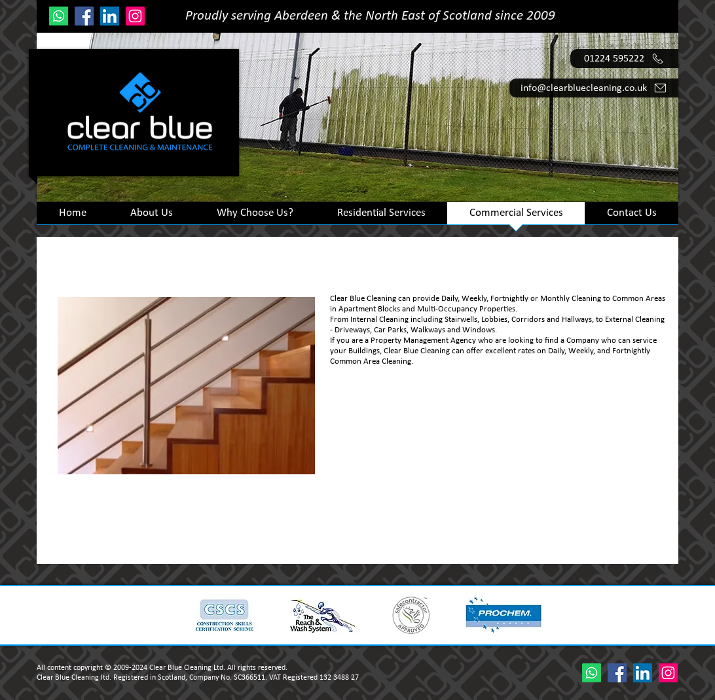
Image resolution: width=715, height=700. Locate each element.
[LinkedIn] (109, 16)
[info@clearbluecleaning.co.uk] (593, 88)
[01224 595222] (624, 58)
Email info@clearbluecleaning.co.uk (557, 537)
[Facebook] (84, 16)
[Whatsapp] (58, 16)
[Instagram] (135, 16)
